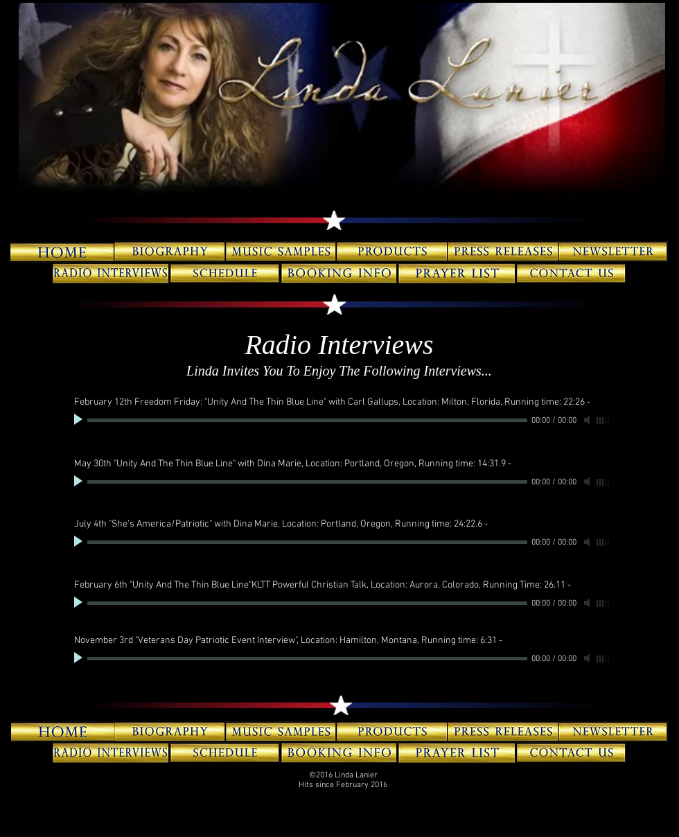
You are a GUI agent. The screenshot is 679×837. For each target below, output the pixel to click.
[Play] (79, 419)
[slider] (603, 420)
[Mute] (588, 420)
